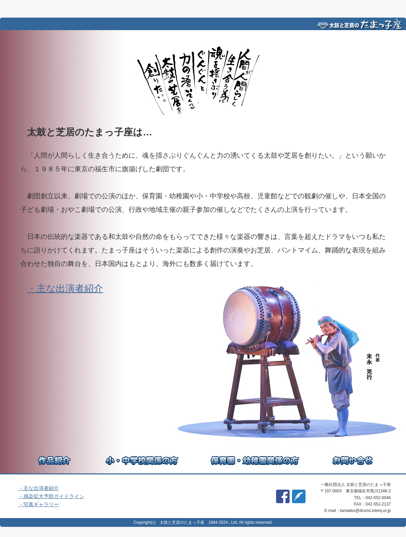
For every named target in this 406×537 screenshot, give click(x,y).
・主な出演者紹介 (65, 288)
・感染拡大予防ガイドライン (51, 496)
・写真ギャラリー (38, 504)
